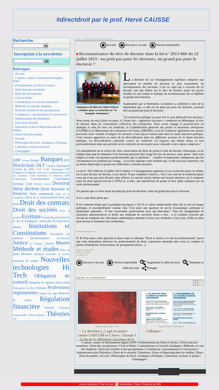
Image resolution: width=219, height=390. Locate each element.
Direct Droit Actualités (27, 134)
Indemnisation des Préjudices (31, 118)
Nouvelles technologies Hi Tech (41, 267)
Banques (52, 159)
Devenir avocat (42, 184)
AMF (17, 160)
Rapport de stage (48, 293)
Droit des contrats (45, 202)
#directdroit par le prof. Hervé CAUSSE (112, 19)
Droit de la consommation (41, 197)
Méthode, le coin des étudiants (32, 106)
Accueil (18, 73)
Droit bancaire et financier (41, 191)
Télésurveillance (36, 315)
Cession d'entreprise (58, 165)
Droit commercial (41, 193)
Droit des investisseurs (27, 93)
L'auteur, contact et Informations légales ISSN (38, 79)
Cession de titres (23, 169)
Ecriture (31, 216)
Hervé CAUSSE (83, 252)
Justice (20, 243)
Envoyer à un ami (133, 44)
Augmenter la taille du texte (160, 262)
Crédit (29, 183)
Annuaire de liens (169, 371)
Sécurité (49, 307)
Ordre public (63, 282)
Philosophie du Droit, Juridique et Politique (40, 142)
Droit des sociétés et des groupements (36, 110)
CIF (67, 169)
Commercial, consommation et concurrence (40, 114)
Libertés (49, 243)
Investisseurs (63, 238)
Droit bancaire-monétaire (29, 89)
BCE (67, 160)
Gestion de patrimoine (53, 217)
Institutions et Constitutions (41, 229)
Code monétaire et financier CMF (50, 175)
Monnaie (26, 253)
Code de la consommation (50, 172)
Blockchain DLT (29, 165)
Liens (148, 371)
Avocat (26, 160)
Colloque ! (152, 331)
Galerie (106, 371)
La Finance (36, 243)
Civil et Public (22, 97)
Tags (137, 384)
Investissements (39, 238)
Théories (58, 313)
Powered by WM (151, 384)
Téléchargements (126, 371)
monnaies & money (25, 260)
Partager (149, 267)
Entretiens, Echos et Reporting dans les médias (37, 128)
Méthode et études (36, 249)
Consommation (40, 178)
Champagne (57, 169)
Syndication (125, 384)
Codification (19, 178)
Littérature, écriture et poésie (31, 146)
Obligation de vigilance (41, 282)
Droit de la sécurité (25, 122)
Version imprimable (165, 44)
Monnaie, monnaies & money (52, 253)
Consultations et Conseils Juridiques (35, 102)
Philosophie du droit (24, 288)
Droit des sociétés (35, 209)
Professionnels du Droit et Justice (34, 85)
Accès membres (88, 384)
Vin (15, 318)
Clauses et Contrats (24, 172)
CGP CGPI (42, 169)
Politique (41, 287)
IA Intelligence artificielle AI (37, 221)
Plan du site (192, 371)
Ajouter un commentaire (91, 277)
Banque (35, 160)
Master (63, 242)
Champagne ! (22, 151)
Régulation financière (41, 302)
